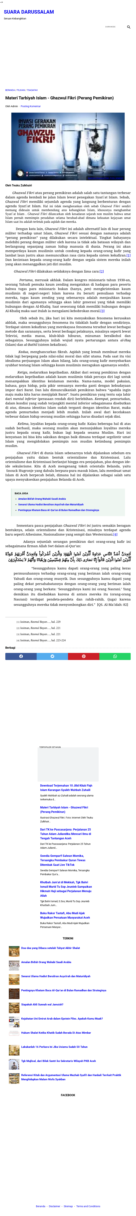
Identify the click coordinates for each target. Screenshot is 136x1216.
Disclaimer (55, 1207)
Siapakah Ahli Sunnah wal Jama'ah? (42, 1003)
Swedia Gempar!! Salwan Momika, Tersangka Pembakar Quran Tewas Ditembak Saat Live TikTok (62, 859)
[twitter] (110, 11)
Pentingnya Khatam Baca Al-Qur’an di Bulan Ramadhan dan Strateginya (58, 506)
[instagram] (127, 11)
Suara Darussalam (30, 8)
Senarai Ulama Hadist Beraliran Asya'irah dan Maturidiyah (51, 501)
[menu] (7, 21)
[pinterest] (83, 652)
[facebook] (102, 11)
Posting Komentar (31, 102)
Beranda (40, 1207)
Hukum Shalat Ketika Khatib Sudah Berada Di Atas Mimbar (56, 1032)
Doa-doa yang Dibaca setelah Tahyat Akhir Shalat (50, 947)
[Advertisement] (68, 55)
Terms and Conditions (88, 1207)
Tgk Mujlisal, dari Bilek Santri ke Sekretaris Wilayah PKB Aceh (58, 1060)
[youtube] (118, 11)
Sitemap (68, 1207)
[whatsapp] (115, 652)
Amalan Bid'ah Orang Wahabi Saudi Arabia (42, 495)
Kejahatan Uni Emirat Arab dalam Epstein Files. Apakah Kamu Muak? (62, 1018)
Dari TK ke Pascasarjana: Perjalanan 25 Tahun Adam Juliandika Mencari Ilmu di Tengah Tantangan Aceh (65, 833)
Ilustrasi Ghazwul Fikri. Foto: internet (105, 174)
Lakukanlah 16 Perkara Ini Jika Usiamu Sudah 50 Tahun (54, 1046)
